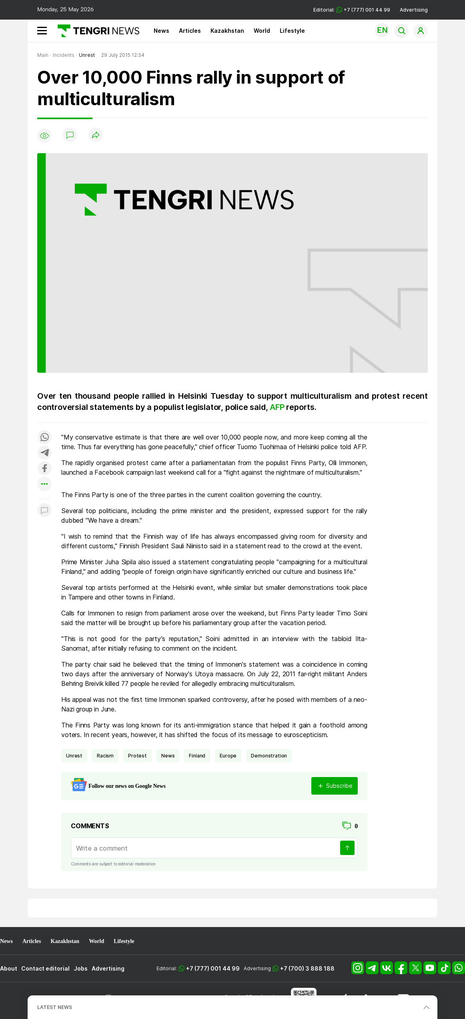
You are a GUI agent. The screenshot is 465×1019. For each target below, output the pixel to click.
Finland (197, 756)
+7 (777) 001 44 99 (213, 968)
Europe (228, 756)
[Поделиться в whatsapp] (44, 438)
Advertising (414, 10)
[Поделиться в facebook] (44, 469)
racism (105, 756)
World (262, 30)
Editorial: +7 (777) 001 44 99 (351, 10)
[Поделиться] (95, 135)
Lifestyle (292, 30)
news (167, 756)
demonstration (269, 756)
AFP (278, 407)
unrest (74, 756)
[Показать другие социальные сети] (44, 484)
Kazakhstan (227, 30)
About (8, 968)
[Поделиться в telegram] (44, 453)
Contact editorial (45, 968)
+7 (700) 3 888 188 (307, 968)
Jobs (81, 968)
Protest (137, 756)
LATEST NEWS (54, 1007)
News (161, 30)
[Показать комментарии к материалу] (44, 511)
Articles (190, 30)
